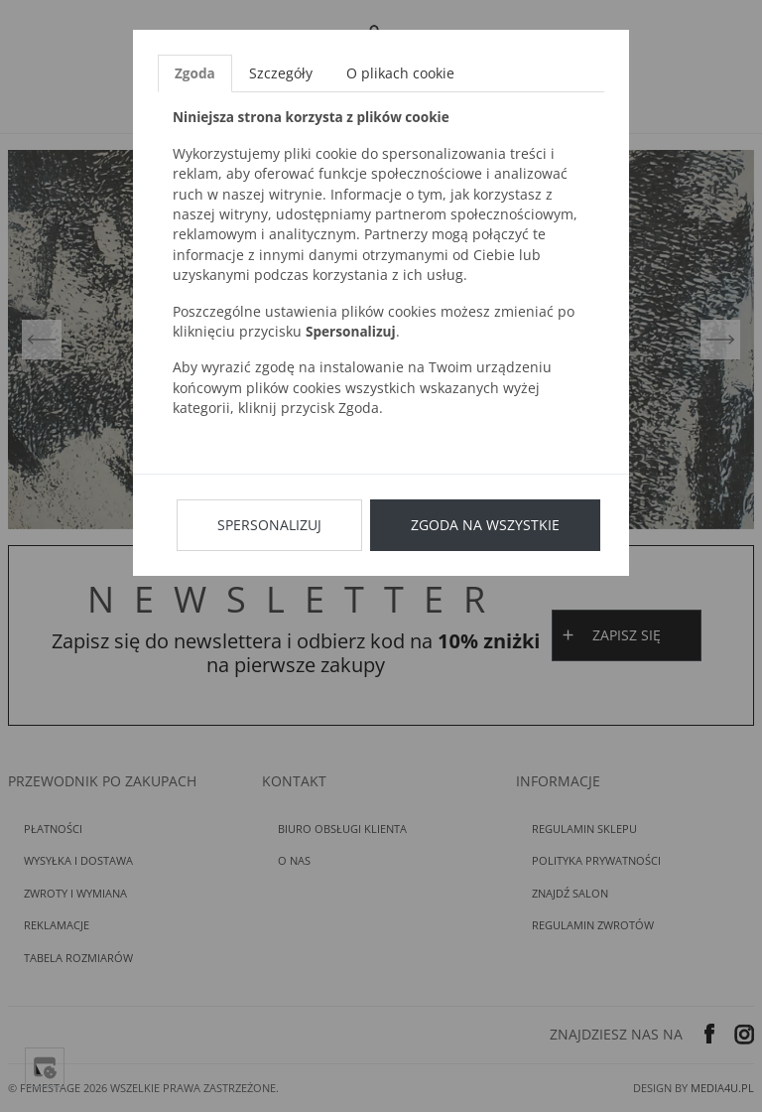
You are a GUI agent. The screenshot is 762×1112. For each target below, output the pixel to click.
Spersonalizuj (269, 524)
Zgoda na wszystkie (485, 524)
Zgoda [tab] (195, 73)
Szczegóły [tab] (281, 73)
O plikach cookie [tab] (400, 73)
